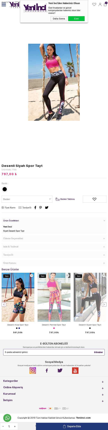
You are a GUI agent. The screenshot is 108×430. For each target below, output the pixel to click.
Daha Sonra (59, 18)
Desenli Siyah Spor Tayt (90, 325)
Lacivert (19, 328)
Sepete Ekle (74, 426)
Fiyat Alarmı (10, 207)
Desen (54, 328)
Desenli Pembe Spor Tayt (54, 325)
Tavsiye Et (26, 207)
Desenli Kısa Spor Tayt (18, 325)
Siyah (17, 328)
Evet (76, 18)
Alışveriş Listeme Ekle (85, 199)
